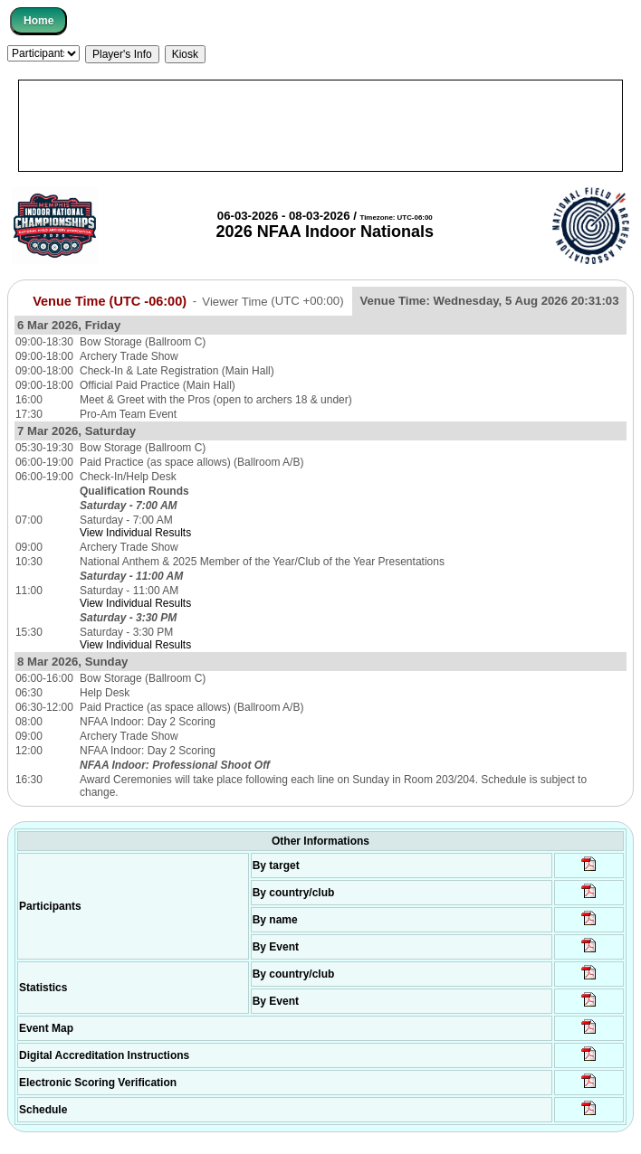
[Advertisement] (320, 125)
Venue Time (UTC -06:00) (110, 300)
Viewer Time (272, 300)
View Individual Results (135, 532)
